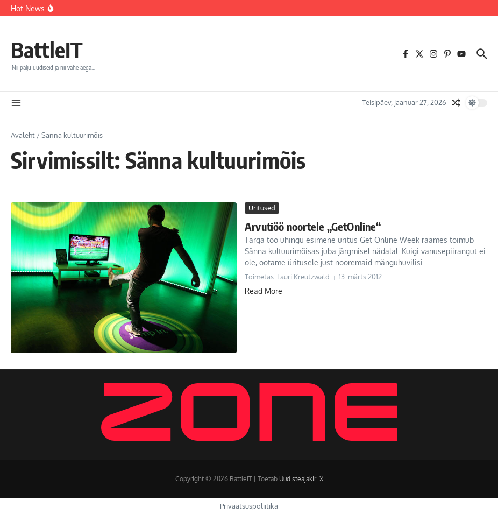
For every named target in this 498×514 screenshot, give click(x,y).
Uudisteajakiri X (301, 479)
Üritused (261, 207)
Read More (263, 290)
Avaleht (23, 135)
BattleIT (47, 49)
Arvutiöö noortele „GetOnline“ (313, 226)
